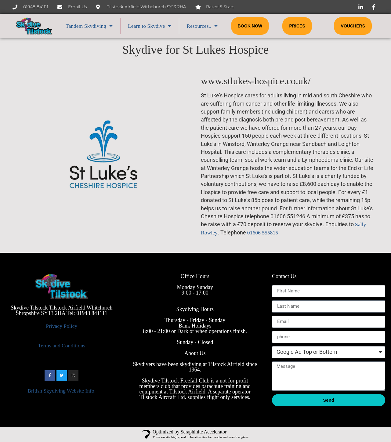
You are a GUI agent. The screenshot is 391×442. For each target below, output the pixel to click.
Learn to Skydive (149, 26)
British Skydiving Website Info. (61, 391)
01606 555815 (262, 233)
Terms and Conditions (61, 345)
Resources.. (202, 26)
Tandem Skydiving (89, 26)
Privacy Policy (61, 326)
